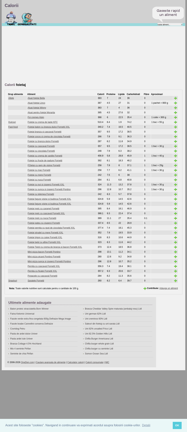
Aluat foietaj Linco (36, 103)
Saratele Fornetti (36, 280)
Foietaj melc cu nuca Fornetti (42, 218)
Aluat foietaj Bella (36, 98)
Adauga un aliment (168, 288)
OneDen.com (27, 362)
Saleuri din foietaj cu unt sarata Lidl (102, 323)
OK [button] (177, 425)
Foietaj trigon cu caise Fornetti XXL (45, 237)
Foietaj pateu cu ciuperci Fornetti (44, 223)
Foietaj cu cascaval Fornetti (41, 146)
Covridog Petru (17, 328)
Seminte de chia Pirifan (21, 353)
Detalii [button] (146, 425)
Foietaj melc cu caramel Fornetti (43, 208)
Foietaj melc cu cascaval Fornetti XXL (46, 213)
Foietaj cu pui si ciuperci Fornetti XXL (46, 184)
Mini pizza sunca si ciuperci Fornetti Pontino (49, 261)
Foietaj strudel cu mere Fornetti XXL (45, 232)
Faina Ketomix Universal (22, 313)
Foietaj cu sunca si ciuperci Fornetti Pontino (49, 189)
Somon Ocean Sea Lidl (96, 353)
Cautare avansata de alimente (51, 362)
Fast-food (13, 127)
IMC (107, 362)
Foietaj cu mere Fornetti (39, 175)
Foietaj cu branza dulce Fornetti (43, 141)
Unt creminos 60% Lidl (96, 318)
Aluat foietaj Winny (37, 107)
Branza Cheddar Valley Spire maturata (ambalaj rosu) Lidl (113, 308)
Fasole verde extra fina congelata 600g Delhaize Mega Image (40, 318)
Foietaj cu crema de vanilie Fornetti (45, 155)
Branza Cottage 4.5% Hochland (25, 343)
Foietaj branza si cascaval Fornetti (44, 131)
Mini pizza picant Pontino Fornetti (44, 256)
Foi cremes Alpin (36, 117)
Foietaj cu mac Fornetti (39, 170)
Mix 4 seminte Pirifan (20, 348)
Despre (27, 18)
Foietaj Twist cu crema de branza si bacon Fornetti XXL (55, 247)
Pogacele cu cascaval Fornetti (42, 276)
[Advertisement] (55, 55)
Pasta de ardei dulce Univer (23, 333)
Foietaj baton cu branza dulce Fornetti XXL (49, 127)
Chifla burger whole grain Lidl (99, 343)
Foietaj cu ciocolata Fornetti (41, 151)
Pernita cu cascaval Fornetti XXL (44, 266)
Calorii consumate (94, 362)
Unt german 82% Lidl (95, 313)
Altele (11, 98)
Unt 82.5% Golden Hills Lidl (98, 333)
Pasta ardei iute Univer (21, 338)
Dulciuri (12, 122)
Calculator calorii (75, 362)
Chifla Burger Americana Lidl (99, 338)
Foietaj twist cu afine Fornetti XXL (44, 242)
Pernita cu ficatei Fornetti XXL (42, 271)
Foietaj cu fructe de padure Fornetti (45, 160)
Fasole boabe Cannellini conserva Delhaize (31, 323)
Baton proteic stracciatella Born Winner (29, 308)
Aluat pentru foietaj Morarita (41, 112)
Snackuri (12, 280)
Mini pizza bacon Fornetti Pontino (44, 252)
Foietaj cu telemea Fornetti (41, 194)
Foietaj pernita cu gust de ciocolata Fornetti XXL (51, 228)
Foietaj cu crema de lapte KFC (43, 122)
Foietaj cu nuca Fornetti (39, 179)
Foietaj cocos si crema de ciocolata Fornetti (49, 136)
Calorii (11, 18)
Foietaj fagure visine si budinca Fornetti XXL (49, 199)
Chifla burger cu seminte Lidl (99, 348)
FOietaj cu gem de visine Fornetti (44, 165)
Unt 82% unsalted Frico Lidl (98, 328)
